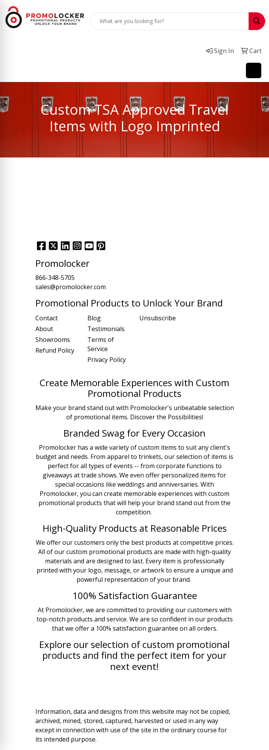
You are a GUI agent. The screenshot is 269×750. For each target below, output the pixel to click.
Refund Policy (54, 350)
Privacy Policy (106, 359)
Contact (46, 318)
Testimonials (106, 329)
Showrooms (52, 339)
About (44, 329)
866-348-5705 (55, 277)
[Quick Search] (169, 21)
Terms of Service (100, 344)
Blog (94, 318)
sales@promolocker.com (70, 287)
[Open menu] (253, 70)
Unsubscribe (157, 318)
